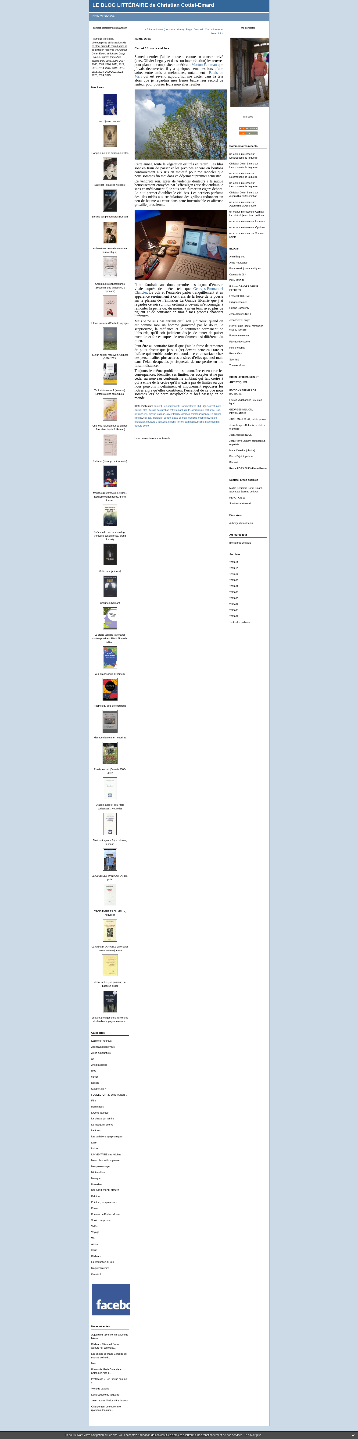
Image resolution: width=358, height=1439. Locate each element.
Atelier (94, 1244)
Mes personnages (101, 1166)
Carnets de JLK (237, 274)
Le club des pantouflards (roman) (110, 216)
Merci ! (95, 1363)
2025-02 (233, 616)
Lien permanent (170, 406)
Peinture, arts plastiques (104, 1202)
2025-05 (233, 598)
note (218, 406)
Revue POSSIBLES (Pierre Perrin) (248, 468)
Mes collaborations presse (105, 1160)
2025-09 (233, 574)
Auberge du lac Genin (241, 523)
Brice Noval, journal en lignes (245, 268)
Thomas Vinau (237, 365)
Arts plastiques (99, 1065)
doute (187, 410)
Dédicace (96, 1256)
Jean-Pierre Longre (239, 320)
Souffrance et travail (240, 503)
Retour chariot (237, 347)
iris (145, 414)
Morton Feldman (204, 65)
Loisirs (94, 1148)
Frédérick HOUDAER (240, 296)
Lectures (96, 1130)
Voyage (95, 1232)
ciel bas (147, 418)
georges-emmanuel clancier (195, 414)
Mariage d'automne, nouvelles (110, 737)
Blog (93, 1070)
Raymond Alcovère (239, 341)
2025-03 (233, 610)
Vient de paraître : (101, 1388)
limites (180, 421)
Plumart (233, 462)
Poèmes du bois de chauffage (110, 706)
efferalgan (140, 421)
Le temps (260, 221)
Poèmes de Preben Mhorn (105, 1214)
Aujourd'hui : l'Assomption (243, 196)
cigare (213, 418)
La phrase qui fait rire (102, 1118)
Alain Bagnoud (237, 256)
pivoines (139, 414)
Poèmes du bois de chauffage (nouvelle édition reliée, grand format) (110, 536)
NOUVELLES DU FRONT (105, 1190)
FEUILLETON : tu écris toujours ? (109, 1094)
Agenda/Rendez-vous (103, 1047)
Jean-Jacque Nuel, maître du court (110, 1400)
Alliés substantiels (101, 1053)
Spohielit (234, 359)
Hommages (97, 1106)
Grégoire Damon (238, 302)
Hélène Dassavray (239, 308)
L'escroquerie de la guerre (105, 1394)
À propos (248, 116)
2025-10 (233, 568)
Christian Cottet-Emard (241, 163)
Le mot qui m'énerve (102, 1124)
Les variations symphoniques (107, 1136)
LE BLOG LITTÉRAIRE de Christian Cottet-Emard (153, 5)
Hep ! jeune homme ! (110, 121)
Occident (96, 1274)
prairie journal (212, 421)
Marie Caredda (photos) (242, 450)
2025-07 (233, 586)
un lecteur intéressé (240, 154)
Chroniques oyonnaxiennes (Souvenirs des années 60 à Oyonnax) (110, 287)
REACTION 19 (237, 497)
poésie (167, 418)
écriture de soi (142, 425)
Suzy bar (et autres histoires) (109, 185)
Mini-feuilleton (98, 1172)
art (92, 1059)
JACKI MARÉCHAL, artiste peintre (248, 419)
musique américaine (198, 418)
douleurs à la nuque (156, 421)
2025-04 (233, 604)
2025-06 (233, 592)
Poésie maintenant (239, 335)
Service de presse (101, 1220)
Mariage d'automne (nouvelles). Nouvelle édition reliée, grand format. (110, 497)
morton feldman (157, 414)
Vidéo (94, 1226)
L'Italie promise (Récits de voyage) (110, 323)
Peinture (95, 1196)
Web (93, 1238)
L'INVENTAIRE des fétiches (106, 1154)
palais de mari (179, 418)
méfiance (210, 410)
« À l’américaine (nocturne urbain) (164, 29)
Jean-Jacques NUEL (240, 314)
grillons (172, 421)
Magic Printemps (100, 1268)
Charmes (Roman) (110, 603)
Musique (95, 1178)
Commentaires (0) (190, 406)
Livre (94, 1142)
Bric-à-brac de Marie (240, 542)
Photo (94, 1208)
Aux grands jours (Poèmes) (110, 674)
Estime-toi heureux (101, 1041)
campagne (190, 421)
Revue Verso (236, 353)
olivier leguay (173, 414)
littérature (157, 418)
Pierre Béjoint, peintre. (241, 456)
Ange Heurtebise (238, 262)
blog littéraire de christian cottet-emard (163, 410)
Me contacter (248, 28)
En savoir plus (252, 1435)
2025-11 (233, 562)
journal (138, 410)
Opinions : (260, 227)
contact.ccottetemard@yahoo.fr (110, 28)
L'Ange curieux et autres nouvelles (110, 153)
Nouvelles (96, 1184)
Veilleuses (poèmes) (110, 571)
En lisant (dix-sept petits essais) (110, 461)
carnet (94, 1077)
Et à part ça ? (98, 1088)
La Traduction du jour (102, 1262)
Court (94, 1250)
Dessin (95, 1083)
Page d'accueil (194, 29)
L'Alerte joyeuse (100, 1112)
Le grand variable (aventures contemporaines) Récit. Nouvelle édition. (109, 638)
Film (93, 1100)
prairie (200, 421)
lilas (218, 410)
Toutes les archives (239, 622)
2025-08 (233, 580)
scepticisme (197, 410)
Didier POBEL (237, 280)
